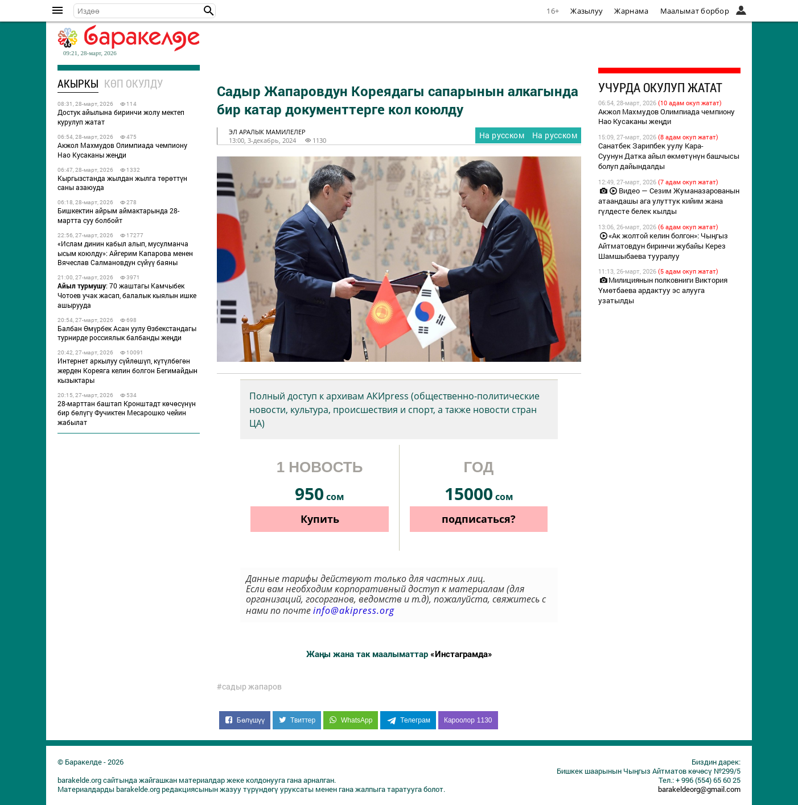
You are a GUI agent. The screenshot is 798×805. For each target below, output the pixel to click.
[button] (209, 11)
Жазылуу (586, 11)
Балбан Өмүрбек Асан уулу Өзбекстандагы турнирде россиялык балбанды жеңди (126, 333)
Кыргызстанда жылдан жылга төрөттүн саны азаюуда (122, 183)
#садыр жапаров (249, 687)
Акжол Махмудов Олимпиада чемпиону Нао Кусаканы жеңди (122, 150)
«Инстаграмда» (461, 653)
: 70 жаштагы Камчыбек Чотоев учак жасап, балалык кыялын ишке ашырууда (126, 295)
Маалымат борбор (695, 11)
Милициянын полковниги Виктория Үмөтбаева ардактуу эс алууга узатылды (662, 290)
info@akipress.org (353, 610)
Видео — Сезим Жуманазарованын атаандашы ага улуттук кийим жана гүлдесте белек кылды (668, 201)
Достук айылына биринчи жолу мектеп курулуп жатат (120, 117)
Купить (320, 519)
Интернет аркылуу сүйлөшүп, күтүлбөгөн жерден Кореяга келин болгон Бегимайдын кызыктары (127, 370)
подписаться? (479, 519)
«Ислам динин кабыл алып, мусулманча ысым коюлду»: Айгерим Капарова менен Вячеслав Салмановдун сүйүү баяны (125, 253)
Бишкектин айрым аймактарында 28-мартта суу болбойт (118, 215)
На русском (554, 135)
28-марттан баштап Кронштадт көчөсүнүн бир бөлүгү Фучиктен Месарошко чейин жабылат (126, 413)
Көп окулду (133, 83)
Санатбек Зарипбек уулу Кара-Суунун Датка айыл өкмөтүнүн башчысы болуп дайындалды (668, 156)
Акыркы (77, 83)
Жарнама (631, 11)
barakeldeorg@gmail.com (699, 789)
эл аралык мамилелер (267, 131)
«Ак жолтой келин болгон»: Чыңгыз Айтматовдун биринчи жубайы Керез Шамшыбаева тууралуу (663, 246)
